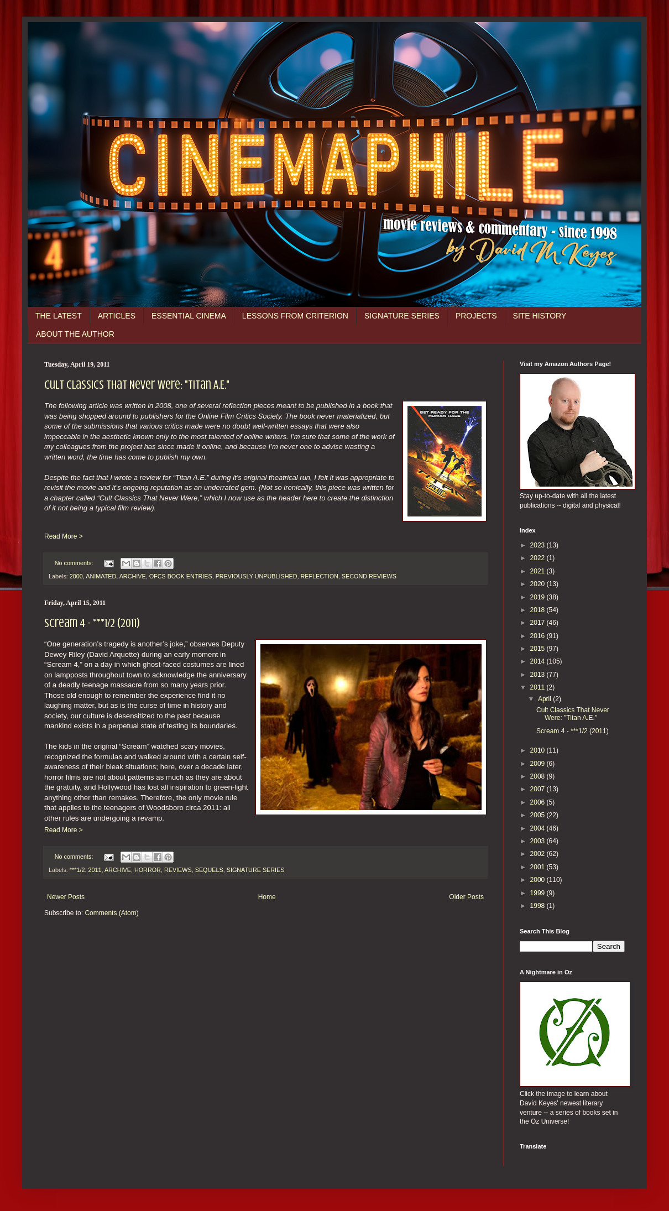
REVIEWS (178, 870)
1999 (538, 893)
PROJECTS (476, 315)
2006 (538, 802)
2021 (538, 571)
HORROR (147, 870)
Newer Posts (66, 897)
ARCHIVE (132, 576)
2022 (538, 558)
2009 (538, 764)
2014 (538, 661)
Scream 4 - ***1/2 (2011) (92, 623)
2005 (538, 815)
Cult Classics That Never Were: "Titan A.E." (136, 385)
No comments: (75, 563)
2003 (538, 841)
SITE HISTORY (540, 315)
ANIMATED (101, 576)
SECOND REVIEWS (369, 576)
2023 (538, 545)
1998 (538, 906)
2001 (538, 867)
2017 (538, 623)
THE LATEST (58, 315)
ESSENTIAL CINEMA (188, 315)
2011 (94, 870)
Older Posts (466, 897)
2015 (538, 649)
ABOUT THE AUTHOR (75, 334)
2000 (76, 576)
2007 (538, 789)
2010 (538, 750)
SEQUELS (209, 870)
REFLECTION (319, 576)
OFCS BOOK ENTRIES (180, 576)
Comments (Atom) (111, 913)
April (545, 699)
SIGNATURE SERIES (402, 315)
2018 (538, 610)
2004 (538, 828)
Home (267, 897)
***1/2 (77, 870)
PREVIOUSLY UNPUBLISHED (256, 576)
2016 (538, 636)
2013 (538, 674)
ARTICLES (116, 315)
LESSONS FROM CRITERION (295, 315)
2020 (538, 584)
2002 (538, 854)
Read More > (63, 536)
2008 (538, 776)
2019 (538, 597)
